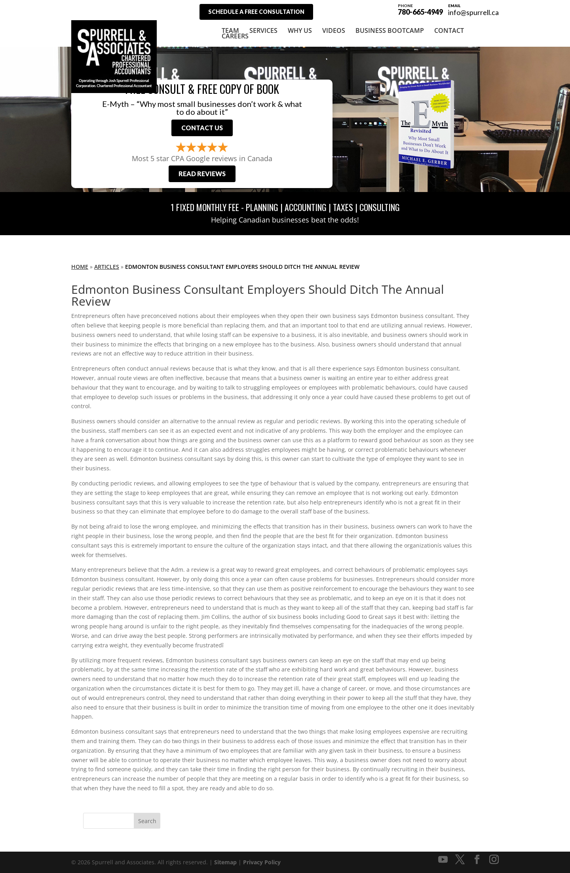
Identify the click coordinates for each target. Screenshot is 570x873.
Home (79, 266)
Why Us (300, 30)
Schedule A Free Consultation (256, 11)
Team (230, 30)
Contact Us (202, 127)
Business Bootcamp (389, 30)
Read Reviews (202, 173)
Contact (449, 30)
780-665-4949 (420, 8)
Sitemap (225, 862)
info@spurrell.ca (473, 12)
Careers (235, 36)
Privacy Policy (262, 862)
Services (263, 30)
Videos (333, 30)
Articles (106, 266)
